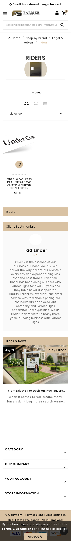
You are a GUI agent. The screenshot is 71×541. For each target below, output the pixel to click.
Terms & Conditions (17, 529)
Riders (10, 212)
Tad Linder (35, 250)
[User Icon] (57, 13)
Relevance (35, 113)
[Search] (30, 25)
